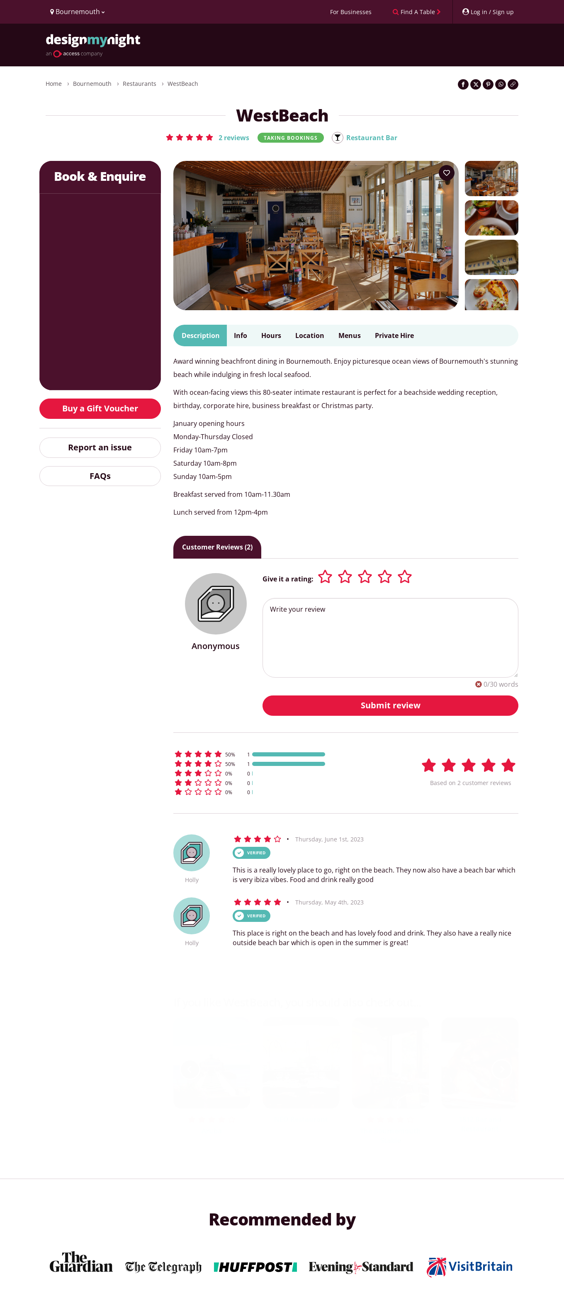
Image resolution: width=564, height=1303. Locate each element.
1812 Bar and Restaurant (480, 1124)
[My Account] (487, 11)
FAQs (100, 475)
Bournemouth (92, 84)
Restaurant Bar (371, 137)
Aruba (212, 1130)
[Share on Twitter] (475, 84)
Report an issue (100, 447)
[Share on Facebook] (463, 84)
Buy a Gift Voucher (100, 408)
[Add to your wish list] (447, 173)
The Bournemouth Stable (390, 1135)
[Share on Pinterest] (488, 84)
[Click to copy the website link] (513, 84)
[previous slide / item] (190, 1069)
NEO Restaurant (301, 1119)
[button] (207, 137)
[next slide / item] (501, 1069)
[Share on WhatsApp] (500, 84)
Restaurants (139, 84)
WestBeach (183, 84)
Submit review (391, 705)
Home (54, 84)
